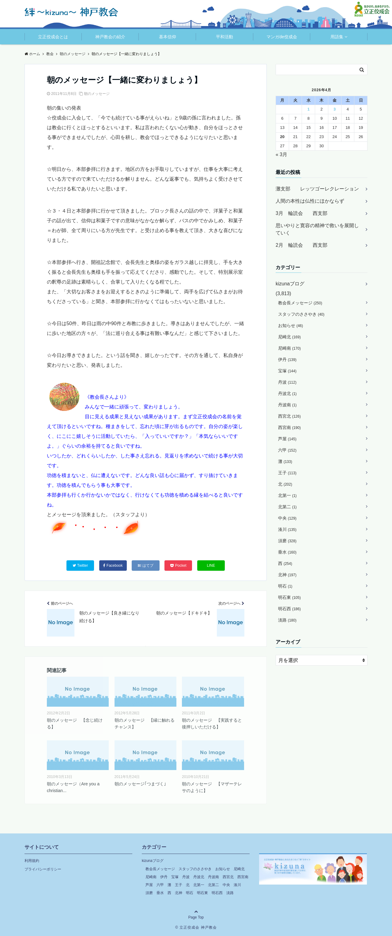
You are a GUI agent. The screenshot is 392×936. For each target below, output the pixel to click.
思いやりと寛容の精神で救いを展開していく (317, 229)
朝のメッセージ (97, 94)
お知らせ (290, 325)
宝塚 (287, 370)
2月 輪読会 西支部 (301, 245)
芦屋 (287, 438)
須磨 (287, 540)
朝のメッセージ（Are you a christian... (73, 787)
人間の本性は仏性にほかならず (310, 201)
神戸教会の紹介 (110, 36)
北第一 (287, 495)
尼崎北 (289, 336)
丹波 (287, 382)
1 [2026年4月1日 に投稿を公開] (308, 109)
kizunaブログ (290, 283)
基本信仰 (167, 36)
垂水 (287, 552)
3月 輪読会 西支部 (301, 213)
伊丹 (287, 359)
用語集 (336, 36)
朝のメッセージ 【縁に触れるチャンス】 (145, 723)
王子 (287, 472)
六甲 (287, 450)
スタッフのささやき (301, 314)
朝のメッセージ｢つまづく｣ (140, 783)
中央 (287, 518)
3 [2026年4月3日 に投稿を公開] (335, 109)
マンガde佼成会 (281, 36)
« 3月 (281, 154)
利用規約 (31, 861)
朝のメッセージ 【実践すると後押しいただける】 (212, 723)
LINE (211, 565)
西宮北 (289, 416)
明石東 (289, 597)
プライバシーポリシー (42, 869)
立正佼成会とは (53, 36)
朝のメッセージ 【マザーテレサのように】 (212, 787)
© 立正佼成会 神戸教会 (196, 927)
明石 (285, 586)
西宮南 (289, 427)
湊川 (287, 529)
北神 (287, 574)
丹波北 (287, 393)
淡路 (287, 620)
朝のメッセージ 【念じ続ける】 (75, 723)
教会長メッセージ (300, 302)
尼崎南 (289, 348)
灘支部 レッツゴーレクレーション (317, 188)
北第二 (287, 506)
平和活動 (224, 36)
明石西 (289, 608)
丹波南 (287, 404)
